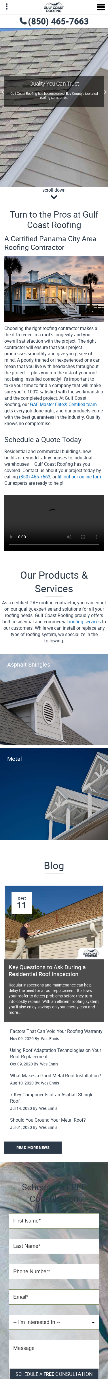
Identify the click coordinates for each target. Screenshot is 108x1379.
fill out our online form (80, 476)
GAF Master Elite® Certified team (63, 404)
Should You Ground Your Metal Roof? (48, 1120)
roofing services (85, 621)
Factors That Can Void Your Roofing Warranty (56, 1031)
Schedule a (54, 1373)
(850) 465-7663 (58, 21)
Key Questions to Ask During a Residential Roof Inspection (47, 970)
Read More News (33, 1147)
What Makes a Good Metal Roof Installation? (55, 1075)
